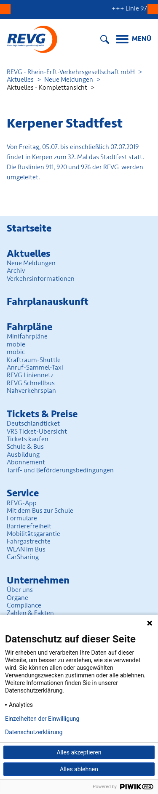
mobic (16, 352)
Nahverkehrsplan (31, 390)
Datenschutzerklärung (33, 732)
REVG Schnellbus (31, 383)
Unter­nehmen (38, 580)
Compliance (24, 605)
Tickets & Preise (42, 414)
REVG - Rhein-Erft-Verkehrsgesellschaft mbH (71, 72)
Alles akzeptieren (78, 752)
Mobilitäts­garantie (33, 534)
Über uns (20, 590)
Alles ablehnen (79, 769)
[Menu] (133, 40)
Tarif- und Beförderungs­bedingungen (60, 470)
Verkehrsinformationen (41, 278)
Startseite (29, 228)
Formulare (22, 518)
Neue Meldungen (68, 79)
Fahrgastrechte (29, 541)
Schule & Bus (25, 446)
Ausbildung (23, 454)
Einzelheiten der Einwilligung (42, 718)
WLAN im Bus (26, 549)
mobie (16, 344)
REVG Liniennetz (30, 375)
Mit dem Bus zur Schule (40, 510)
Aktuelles (20, 79)
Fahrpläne (29, 327)
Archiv (16, 270)
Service (23, 493)
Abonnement (26, 462)
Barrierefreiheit (29, 526)
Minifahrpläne (27, 336)
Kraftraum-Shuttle (34, 360)
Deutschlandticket (33, 423)
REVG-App (22, 503)
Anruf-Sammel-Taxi (35, 367)
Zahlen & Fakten (30, 613)
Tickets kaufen (27, 439)
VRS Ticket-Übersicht (37, 431)
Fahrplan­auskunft (47, 302)
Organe (17, 598)
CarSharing (23, 557)
